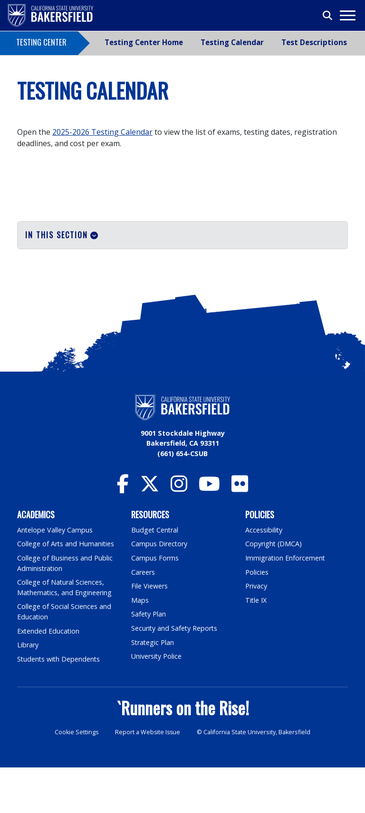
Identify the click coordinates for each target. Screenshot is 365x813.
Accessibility (264, 575)
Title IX (256, 645)
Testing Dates (43, 266)
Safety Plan (148, 659)
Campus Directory (159, 589)
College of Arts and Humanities (66, 589)
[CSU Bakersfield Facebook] (122, 533)
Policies (257, 617)
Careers (143, 617)
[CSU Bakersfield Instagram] (179, 533)
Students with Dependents (59, 704)
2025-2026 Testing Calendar (102, 132)
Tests (28, 254)
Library (27, 690)
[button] (182, 235)
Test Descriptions (314, 42)
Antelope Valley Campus (55, 575)
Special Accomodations (58, 288)
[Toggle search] (328, 15)
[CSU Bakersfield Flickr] (240, 533)
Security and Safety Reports (175, 673)
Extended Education (49, 676)
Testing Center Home (144, 42)
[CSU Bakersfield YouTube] (209, 533)
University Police (156, 701)
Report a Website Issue (148, 778)
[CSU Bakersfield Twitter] (149, 533)
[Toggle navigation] (347, 15)
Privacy (256, 631)
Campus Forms (155, 603)
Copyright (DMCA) (274, 589)
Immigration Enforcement (285, 603)
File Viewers (149, 631)
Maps (140, 645)
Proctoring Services (52, 277)
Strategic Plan (153, 687)
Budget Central (155, 575)
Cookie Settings (76, 778)
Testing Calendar (232, 42)
